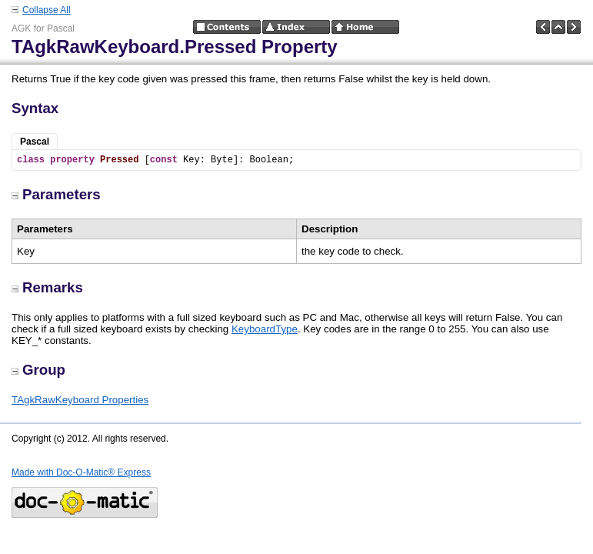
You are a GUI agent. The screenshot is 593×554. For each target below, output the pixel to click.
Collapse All (46, 10)
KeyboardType (265, 329)
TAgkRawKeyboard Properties (80, 399)
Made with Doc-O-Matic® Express (81, 472)
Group (38, 370)
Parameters (56, 194)
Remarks (47, 287)
